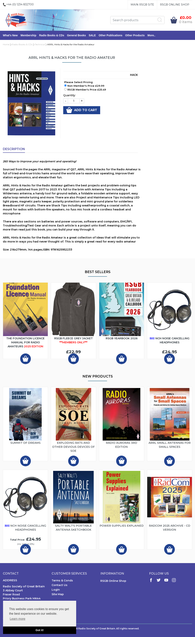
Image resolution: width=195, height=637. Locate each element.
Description (14, 149)
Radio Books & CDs (51, 35)
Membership (28, 35)
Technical (40, 44)
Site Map (58, 594)
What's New (10, 35)
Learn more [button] (17, 618)
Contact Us (59, 585)
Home (6, 44)
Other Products (135, 35)
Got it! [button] (40, 630)
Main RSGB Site (142, 4)
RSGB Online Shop (174, 4)
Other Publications (110, 35)
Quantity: (69, 95)
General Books (76, 35)
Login (56, 589)
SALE (92, 35)
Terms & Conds (62, 580)
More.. (151, 35)
